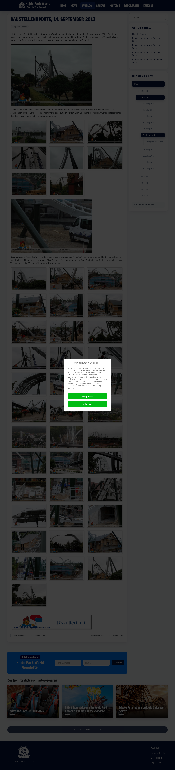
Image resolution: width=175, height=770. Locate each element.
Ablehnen (87, 404)
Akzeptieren (87, 396)
